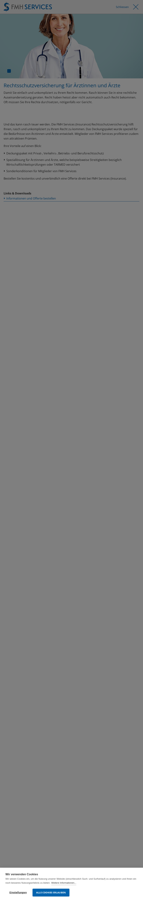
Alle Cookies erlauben (51, 892)
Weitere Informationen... (63, 882)
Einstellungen (18, 892)
